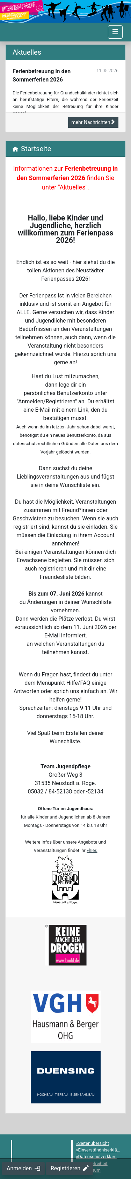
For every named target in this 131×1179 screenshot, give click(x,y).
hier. (93, 850)
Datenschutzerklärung (100, 1156)
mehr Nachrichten (93, 122)
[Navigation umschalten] (115, 32)
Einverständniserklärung (102, 1150)
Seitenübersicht (93, 1143)
